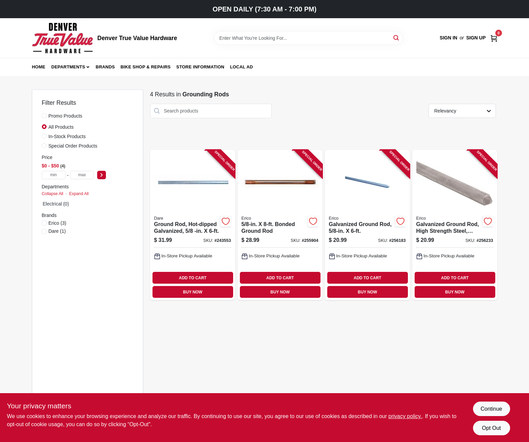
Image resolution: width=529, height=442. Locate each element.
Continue (491, 409)
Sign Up (476, 37)
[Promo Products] (44, 115)
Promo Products (65, 116)
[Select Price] (101, 175)
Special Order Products (73, 146)
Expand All (79, 193)
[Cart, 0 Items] (494, 37)
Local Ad (241, 66)
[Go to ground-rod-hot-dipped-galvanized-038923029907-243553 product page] (192, 225)
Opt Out (491, 428)
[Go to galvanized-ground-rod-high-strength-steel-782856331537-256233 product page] (454, 225)
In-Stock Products (67, 136)
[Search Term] (308, 38)
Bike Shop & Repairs (145, 66)
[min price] (53, 175)
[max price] (82, 175)
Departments (68, 66)
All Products (61, 127)
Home (39, 66)
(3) (57, 223)
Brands (105, 66)
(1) (57, 231)
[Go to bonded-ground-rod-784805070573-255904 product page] (280, 225)
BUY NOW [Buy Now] (192, 292)
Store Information (200, 66)
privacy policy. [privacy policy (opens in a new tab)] (405, 416)
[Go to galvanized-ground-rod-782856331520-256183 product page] (367, 225)
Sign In (448, 37)
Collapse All (52, 193)
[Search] (396, 37)
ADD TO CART (192, 278)
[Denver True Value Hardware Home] (62, 38)
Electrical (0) (56, 204)
